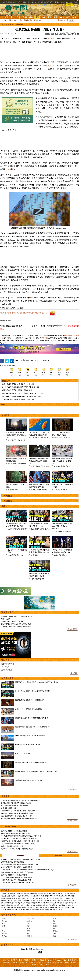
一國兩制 (3, 900)
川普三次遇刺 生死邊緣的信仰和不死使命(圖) (16, 624)
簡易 (54, 919)
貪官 (51, 898)
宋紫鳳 (4, 919)
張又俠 (67, 893)
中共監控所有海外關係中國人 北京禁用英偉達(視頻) (32, 691)
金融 (9, 169)
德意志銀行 (51, 39)
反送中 (47, 898)
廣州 (62, 466)
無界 (47, 964)
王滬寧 (23, 898)
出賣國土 (72, 893)
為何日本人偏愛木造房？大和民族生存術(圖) (16, 627)
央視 (2, 907)
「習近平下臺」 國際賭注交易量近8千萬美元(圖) (17, 882)
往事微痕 (9, 900)
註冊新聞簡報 (7, 945)
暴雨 (42, 579)
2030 (55, 490)
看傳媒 (60, 962)
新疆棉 (8, 896)
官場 (18, 17)
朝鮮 (31, 900)
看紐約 (54, 962)
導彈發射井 (47, 466)
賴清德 (21, 893)
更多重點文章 (72, 789)
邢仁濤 (4, 933)
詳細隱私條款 (46, 5)
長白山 (43, 905)
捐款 (20, 960)
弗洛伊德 (46, 896)
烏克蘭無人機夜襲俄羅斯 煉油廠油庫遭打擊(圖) (17, 813)
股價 (49, 66)
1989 (63, 437)
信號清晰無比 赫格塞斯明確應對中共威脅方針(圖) (32, 718)
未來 (67, 490)
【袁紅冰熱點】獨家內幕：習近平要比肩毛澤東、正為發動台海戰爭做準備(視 (27, 870)
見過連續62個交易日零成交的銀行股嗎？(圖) (18, 399)
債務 (45, 900)
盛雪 (29, 928)
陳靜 (29, 926)
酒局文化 (38, 529)
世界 (49, 17)
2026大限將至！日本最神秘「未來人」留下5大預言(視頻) (20, 800)
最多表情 (59, 856)
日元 (70, 900)
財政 (9, 903)
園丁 (3, 928)
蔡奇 (9, 440)
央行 (41, 900)
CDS (63, 78)
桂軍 (56, 907)
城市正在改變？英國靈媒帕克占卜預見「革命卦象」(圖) (20, 841)
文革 (57, 910)
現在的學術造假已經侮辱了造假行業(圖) (14, 805)
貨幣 (54, 900)
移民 (8, 907)
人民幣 (58, 900)
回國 (28, 907)
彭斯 (6, 898)
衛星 (32, 466)
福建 (59, 466)
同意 (69, 5)
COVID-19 (34, 893)
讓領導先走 (63, 555)
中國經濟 (19, 440)
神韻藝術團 (23, 962)
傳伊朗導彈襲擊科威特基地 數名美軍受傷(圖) (30, 736)
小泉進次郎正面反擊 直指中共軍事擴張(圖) (29, 700)
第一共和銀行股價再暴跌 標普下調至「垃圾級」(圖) (21, 387)
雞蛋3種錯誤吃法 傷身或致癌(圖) (12, 846)
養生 (60, 910)
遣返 (21, 907)
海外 (41, 907)
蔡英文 (28, 903)
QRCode (18, 360)
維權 (74, 903)
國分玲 (60, 490)
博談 (37, 17)
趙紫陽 (56, 437)
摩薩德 (56, 555)
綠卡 (34, 907)
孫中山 (63, 907)
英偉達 (26, 529)
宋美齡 (72, 907)
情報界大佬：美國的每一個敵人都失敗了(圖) (16, 880)
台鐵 (49, 893)
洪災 (32, 579)
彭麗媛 (20, 464)
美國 (25, 17)
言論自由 (70, 905)
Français (58, 960)
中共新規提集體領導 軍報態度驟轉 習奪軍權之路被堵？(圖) (21, 836)
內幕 (40, 898)
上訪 (7, 905)
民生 (37, 907)
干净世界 (14, 962)
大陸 (12, 17)
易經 (24, 910)
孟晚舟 (70, 896)
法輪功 (11, 905)
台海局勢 (43, 437)
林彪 (6, 910)
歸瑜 (54, 921)
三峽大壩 (3, 896)
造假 (36, 555)
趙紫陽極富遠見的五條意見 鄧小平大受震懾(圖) (17, 872)
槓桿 (48, 900)
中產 (16, 903)
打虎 (64, 898)
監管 (48, 360)
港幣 (73, 900)
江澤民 (28, 898)
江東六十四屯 (30, 905)
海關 (18, 907)
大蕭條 (60, 531)
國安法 (54, 893)
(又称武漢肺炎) (10, 893)
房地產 (3, 903)
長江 (12, 896)
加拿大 (35, 900)
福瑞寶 (67, 962)
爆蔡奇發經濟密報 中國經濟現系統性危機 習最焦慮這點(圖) (16, 435)
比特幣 (63, 900)
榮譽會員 (67, 335)
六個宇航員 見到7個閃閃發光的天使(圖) (28, 780)
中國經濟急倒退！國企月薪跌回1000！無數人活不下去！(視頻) (36, 682)
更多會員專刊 (72, 629)
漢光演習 (40, 893)
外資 (23, 440)
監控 (22, 529)
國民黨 (46, 893)
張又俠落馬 (5, 667)
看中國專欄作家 (8, 915)
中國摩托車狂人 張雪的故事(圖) (12, 621)
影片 (74, 17)
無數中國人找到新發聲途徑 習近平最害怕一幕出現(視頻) (20, 859)
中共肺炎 (3, 893)
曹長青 (29, 936)
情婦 (54, 898)
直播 (32, 555)
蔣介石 (67, 907)
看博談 (11, 24)
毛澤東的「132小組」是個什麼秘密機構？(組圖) (17, 849)
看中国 (17, 9)
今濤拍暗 (30, 919)
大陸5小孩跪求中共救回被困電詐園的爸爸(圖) (16, 877)
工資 (55, 531)
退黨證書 (46, 962)
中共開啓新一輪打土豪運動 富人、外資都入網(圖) (18, 843)
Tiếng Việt (66, 960)
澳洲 (49, 907)
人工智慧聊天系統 (14, 529)
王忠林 (15, 464)
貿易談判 (14, 898)
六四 (60, 437)
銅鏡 (12, 490)
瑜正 (29, 933)
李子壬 (4, 936)
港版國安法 (25, 896)
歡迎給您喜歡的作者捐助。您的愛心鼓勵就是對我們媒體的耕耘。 (24, 313)
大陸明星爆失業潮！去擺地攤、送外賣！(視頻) (17, 816)
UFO (50, 896)
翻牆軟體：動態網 (38, 964)
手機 (39, 910)
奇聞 (68, 17)
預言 (64, 490)
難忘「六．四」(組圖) (22, 753)
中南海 (37, 898)
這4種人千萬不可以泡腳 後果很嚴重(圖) (28, 709)
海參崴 (20, 903)
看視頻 (73, 962)
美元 (51, 900)
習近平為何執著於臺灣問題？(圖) (12, 862)
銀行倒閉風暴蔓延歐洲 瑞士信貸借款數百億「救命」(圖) (22, 393)
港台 (31, 17)
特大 (69, 33)
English (50, 960)
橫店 (32, 529)
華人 (5, 907)
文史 (56, 17)
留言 (60, 33)
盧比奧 (26, 893)
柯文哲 (41, 896)
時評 (6, 20)
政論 (16, 20)
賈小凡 (4, 921)
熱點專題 (5, 660)
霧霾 (61, 903)
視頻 (3, 506)
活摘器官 (22, 905)
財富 (13, 903)
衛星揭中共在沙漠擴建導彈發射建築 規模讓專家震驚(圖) (39, 461)
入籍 (31, 907)
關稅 (73, 896)
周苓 (3, 926)
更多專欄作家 (72, 939)
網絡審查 (16, 905)
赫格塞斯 (34, 490)
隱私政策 (43, 960)
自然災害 (38, 579)
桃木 (16, 490)
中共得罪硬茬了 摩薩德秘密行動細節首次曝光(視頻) (19, 838)
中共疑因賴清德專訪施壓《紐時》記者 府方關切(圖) (32, 727)
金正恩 (61, 896)
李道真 (29, 921)
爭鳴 (11, 20)
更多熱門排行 (72, 851)
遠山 (29, 923)
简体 (52, 33)
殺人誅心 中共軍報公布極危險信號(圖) (14, 831)
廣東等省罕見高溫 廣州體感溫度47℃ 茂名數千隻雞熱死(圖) (62, 461)
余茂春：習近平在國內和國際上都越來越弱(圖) (17, 867)
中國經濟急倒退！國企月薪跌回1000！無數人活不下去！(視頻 (62, 526)
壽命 (54, 910)
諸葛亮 (20, 910)
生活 (62, 17)
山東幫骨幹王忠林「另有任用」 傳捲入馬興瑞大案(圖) (19, 811)
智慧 (33, 910)
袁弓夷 (19, 896)
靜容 (29, 931)
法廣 (19, 900)
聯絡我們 (14, 960)
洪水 (15, 896)
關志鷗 (10, 464)
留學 (15, 907)
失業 (64, 531)
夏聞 (54, 923)
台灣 (23, 903)
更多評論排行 (72, 885)
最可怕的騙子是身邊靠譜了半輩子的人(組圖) (16, 803)
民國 (52, 907)
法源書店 (32, 962)
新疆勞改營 (63, 905)
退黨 (33, 896)
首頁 (6, 17)
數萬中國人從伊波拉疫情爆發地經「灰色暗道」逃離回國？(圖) (36, 771)
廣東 (55, 466)
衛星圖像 (37, 466)
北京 (31, 903)
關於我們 (27, 960)
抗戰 (59, 907)
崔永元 (32, 898)
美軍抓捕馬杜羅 (6, 670)
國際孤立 (37, 437)
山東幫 (24, 464)
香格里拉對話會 (42, 490)
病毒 (32, 298)
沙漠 (42, 466)
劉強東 (35, 903)
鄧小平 (68, 437)
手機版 (47, 33)
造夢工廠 (48, 529)
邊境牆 (3, 898)
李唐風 (55, 926)
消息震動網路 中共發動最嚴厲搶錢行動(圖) (15, 833)
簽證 (24, 907)
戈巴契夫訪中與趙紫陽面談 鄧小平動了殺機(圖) (31, 762)
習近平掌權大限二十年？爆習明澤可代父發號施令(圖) (19, 864)
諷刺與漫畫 (28, 20)
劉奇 (9, 910)
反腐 (61, 898)
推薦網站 (6, 962)
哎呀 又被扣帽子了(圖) (8, 808)
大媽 (39, 903)
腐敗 (57, 898)
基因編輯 (65, 903)
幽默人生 (28, 910)
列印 (64, 33)
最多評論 (20, 856)
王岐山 (65, 896)
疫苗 (36, 896)
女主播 (75, 905)
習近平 (13, 440)
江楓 (54, 933)
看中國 (71, 898)
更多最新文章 (72, 821)
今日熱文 (5, 415)
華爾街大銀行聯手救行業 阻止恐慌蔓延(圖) (17, 390)
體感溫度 (67, 466)
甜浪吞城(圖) (5, 619)
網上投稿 (6, 960)
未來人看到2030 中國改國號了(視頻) (27, 744)
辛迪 (54, 936)
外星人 (50, 910)
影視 (42, 529)
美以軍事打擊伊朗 (7, 664)
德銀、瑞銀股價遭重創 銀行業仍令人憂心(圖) (18, 384)
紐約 (43, 17)
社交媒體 (24, 900)
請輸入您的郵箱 (26, 949)
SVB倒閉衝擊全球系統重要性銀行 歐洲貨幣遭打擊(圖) (21, 396)
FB (28, 900)
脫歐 (38, 900)
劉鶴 (19, 898)
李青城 (55, 931)
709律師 (3, 905)
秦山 (3, 931)
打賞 (56, 33)
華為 (57, 896)
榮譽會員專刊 (7, 612)
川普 (17, 893)
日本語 (74, 960)
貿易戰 (58, 893)
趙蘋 (54, 928)
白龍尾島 (48, 905)
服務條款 (35, 960)
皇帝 (16, 910)
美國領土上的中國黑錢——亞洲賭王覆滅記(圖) (17, 616)
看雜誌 (39, 962)
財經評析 (37, 20)
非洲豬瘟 (50, 903)
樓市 (6, 903)
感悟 (36, 910)
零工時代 (69, 531)
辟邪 (9, 490)
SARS (58, 905)
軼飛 (3, 923)
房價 (42, 903)
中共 (32, 437)
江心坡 (54, 905)
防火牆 (71, 903)
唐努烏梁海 (37, 905)
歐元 (66, 900)
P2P (57, 903)
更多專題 (74, 673)
